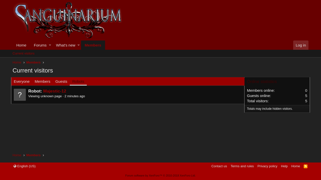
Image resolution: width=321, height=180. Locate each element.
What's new (65, 45)
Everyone (23, 81)
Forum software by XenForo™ (160, 175)
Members (93, 45)
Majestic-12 (56, 91)
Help (284, 166)
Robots (80, 81)
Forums (40, 45)
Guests (63, 81)
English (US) (25, 166)
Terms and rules (242, 166)
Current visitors (23, 53)
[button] (50, 45)
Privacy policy (267, 166)
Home (21, 45)
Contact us (219, 166)
